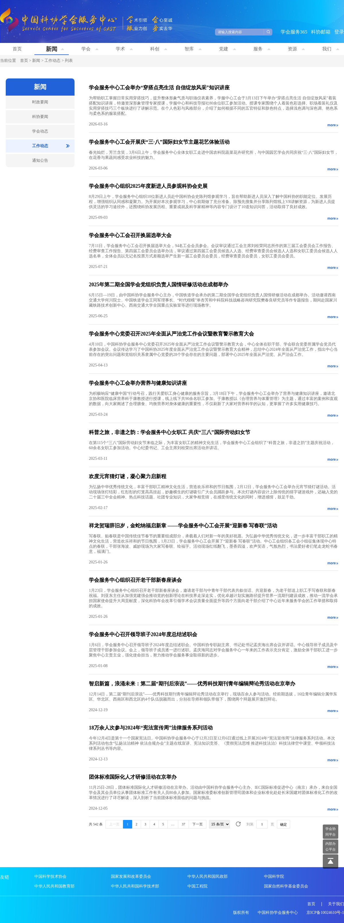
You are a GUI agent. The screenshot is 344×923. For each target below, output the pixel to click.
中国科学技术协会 (50, 876)
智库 (193, 48)
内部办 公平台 (330, 846)
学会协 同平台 (330, 832)
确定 (283, 825)
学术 (124, 48)
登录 (339, 32)
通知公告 (40, 160)
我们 (330, 48)
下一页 (197, 824)
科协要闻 (40, 117)
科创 (158, 48)
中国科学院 (274, 876)
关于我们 (336, 904)
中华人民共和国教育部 (54, 886)
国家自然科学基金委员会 (286, 886)
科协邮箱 (321, 32)
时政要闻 (40, 102)
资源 (296, 48)
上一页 (114, 824)
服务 (262, 48)
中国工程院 (197, 886)
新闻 (55, 49)
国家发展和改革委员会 (131, 876)
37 (183, 824)
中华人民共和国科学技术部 (135, 886)
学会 (90, 48)
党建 (227, 48)
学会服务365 (294, 32)
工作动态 (52, 60)
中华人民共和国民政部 (207, 876)
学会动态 (40, 131)
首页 (17, 48)
